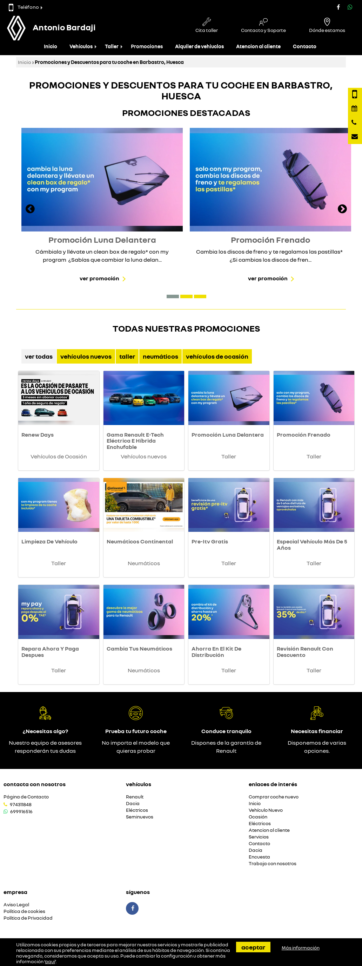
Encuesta (259, 857)
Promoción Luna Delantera (228, 434)
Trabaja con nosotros (272, 863)
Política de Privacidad (28, 918)
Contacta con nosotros (35, 784)
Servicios (259, 837)
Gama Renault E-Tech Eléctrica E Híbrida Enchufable (135, 440)
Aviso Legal (16, 904)
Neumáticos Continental (140, 541)
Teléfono (24, 7)
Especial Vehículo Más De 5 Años (312, 544)
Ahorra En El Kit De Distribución (216, 651)
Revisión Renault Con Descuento (305, 651)
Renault (134, 796)
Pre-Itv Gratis (210, 541)
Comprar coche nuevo (274, 796)
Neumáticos (160, 356)
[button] (173, 296)
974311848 (21, 804)
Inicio (50, 46)
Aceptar (253, 947)
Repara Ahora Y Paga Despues (50, 651)
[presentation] (30, 209)
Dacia (133, 803)
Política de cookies (24, 911)
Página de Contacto (26, 796)
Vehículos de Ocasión (217, 356)
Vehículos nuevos (86, 356)
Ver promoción (99, 278)
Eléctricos (137, 810)
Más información (301, 948)
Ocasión (258, 817)
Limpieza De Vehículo (49, 541)
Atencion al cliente (258, 46)
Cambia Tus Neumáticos (139, 648)
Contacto (304, 46)
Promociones (147, 46)
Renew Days (37, 434)
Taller (112, 46)
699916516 (21, 811)
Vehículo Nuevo (266, 810)
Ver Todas (39, 356)
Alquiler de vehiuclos (199, 46)
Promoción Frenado (303, 434)
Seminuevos (139, 817)
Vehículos (81, 46)
